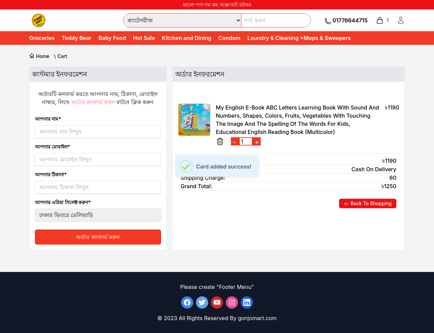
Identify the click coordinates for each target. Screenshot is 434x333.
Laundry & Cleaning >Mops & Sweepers (299, 38)
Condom (229, 38)
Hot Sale (144, 38)
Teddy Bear (77, 38)
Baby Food (112, 38)
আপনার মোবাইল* (52, 147)
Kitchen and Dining (186, 38)
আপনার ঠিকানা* (51, 174)
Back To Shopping (368, 203)
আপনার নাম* (48, 119)
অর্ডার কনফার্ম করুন (98, 237)
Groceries (42, 38)
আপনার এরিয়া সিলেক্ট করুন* (63, 202)
